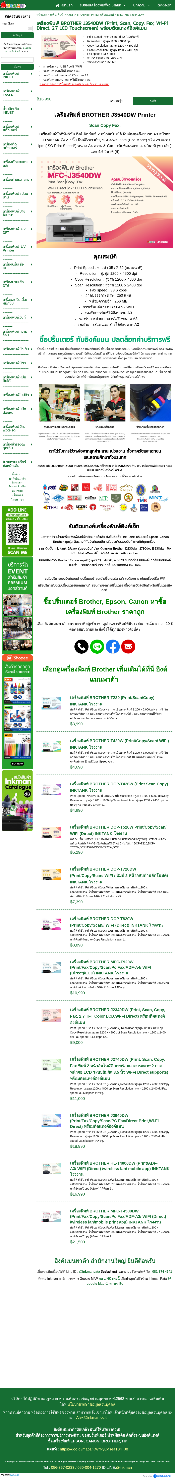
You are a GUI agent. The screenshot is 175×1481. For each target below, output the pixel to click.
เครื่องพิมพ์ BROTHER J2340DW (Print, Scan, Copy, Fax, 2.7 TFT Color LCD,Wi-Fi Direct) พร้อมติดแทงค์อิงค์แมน (117, 1016)
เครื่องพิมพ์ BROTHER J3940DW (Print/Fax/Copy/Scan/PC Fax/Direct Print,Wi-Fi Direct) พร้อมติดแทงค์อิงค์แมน (114, 1121)
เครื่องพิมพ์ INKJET (61, 14)
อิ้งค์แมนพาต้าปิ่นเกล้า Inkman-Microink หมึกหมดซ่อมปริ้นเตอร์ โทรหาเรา (17, 487)
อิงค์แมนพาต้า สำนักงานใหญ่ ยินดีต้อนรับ (104, 1261)
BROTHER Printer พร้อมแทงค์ (95, 14)
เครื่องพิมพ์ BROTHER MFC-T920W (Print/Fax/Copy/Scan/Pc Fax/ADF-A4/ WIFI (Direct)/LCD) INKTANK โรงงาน (110, 967)
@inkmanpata (89, 1271)
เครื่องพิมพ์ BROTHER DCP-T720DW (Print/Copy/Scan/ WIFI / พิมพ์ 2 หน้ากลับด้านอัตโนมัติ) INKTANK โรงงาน (119, 875)
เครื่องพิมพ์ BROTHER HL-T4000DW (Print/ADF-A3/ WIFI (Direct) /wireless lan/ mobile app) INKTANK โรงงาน (120, 1168)
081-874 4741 (162, 1271)
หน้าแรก (42, 14)
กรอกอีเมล (8, 23)
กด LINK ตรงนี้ (109, 1278)
